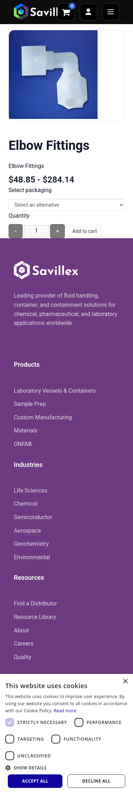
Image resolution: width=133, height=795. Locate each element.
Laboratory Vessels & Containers (55, 390)
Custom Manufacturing (43, 417)
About (21, 630)
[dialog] (66, 734)
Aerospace (27, 530)
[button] (66, 767)
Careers (23, 643)
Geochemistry (31, 543)
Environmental (32, 557)
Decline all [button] (96, 781)
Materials (26, 430)
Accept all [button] (35, 781)
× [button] (125, 681)
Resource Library (35, 617)
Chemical (26, 503)
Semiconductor (33, 517)
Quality (22, 657)
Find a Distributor (35, 603)
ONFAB (23, 444)
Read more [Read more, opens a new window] (65, 711)
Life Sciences (31, 490)
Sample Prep (30, 404)
